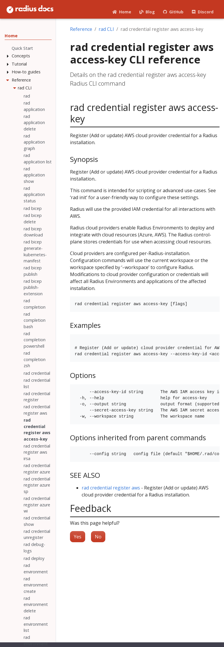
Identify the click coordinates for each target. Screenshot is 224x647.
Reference (81, 29)
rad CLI (106, 29)
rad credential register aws (111, 488)
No (98, 536)
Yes (77, 536)
